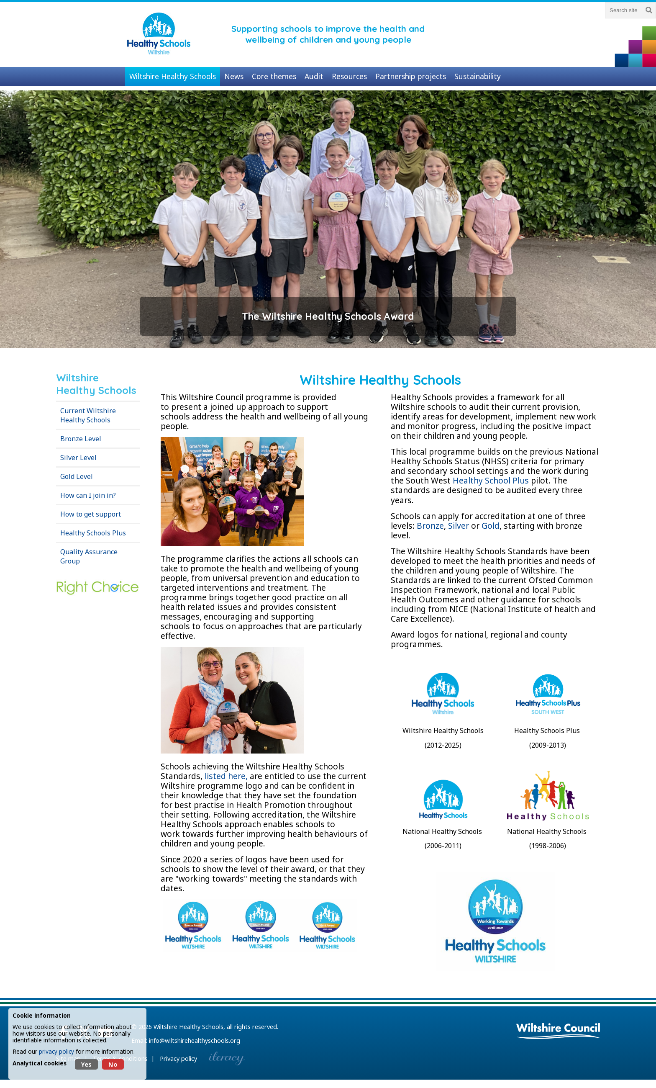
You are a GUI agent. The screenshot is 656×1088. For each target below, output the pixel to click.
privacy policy (56, 1051)
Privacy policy (178, 1058)
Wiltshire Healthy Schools (188, 1027)
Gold (491, 525)
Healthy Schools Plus (93, 533)
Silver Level (78, 457)
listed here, (227, 776)
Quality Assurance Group (89, 556)
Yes (86, 1064)
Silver (458, 525)
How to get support (90, 514)
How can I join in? (88, 495)
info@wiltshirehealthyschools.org (194, 1040)
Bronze (430, 525)
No (113, 1064)
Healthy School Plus (492, 480)
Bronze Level (80, 438)
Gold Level (76, 476)
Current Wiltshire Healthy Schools (88, 415)
